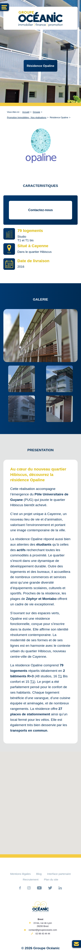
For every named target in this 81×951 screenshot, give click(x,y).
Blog (39, 873)
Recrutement (30, 879)
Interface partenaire (59, 873)
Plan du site (51, 879)
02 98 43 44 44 (43, 933)
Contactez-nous (40, 210)
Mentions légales (20, 873)
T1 (60, 676)
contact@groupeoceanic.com (43, 930)
